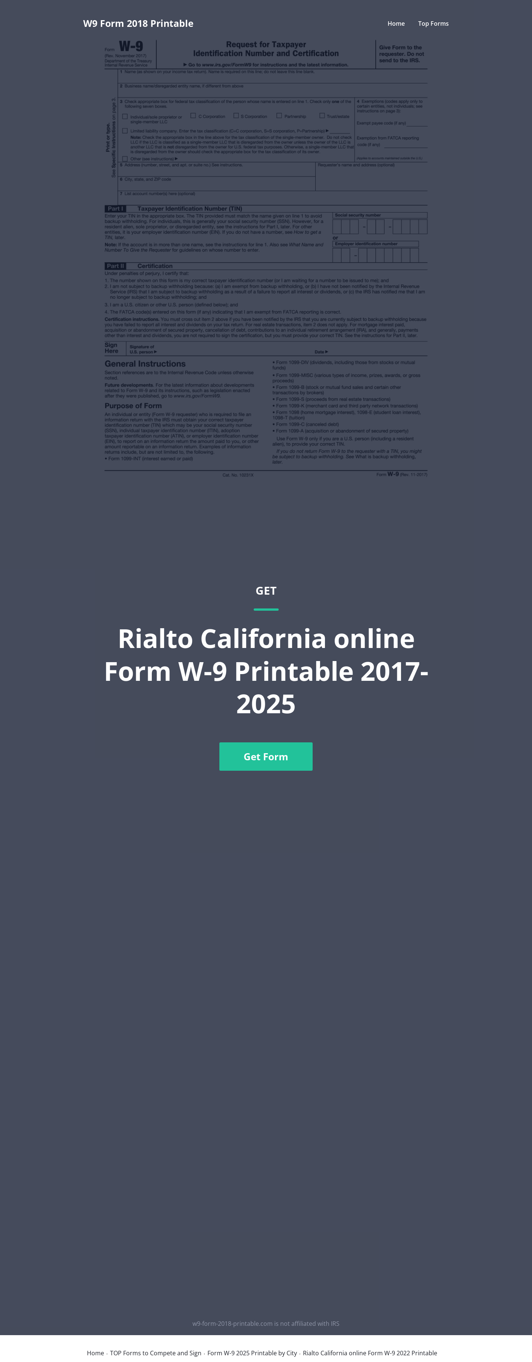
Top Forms (433, 23)
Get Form (266, 756)
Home (396, 23)
